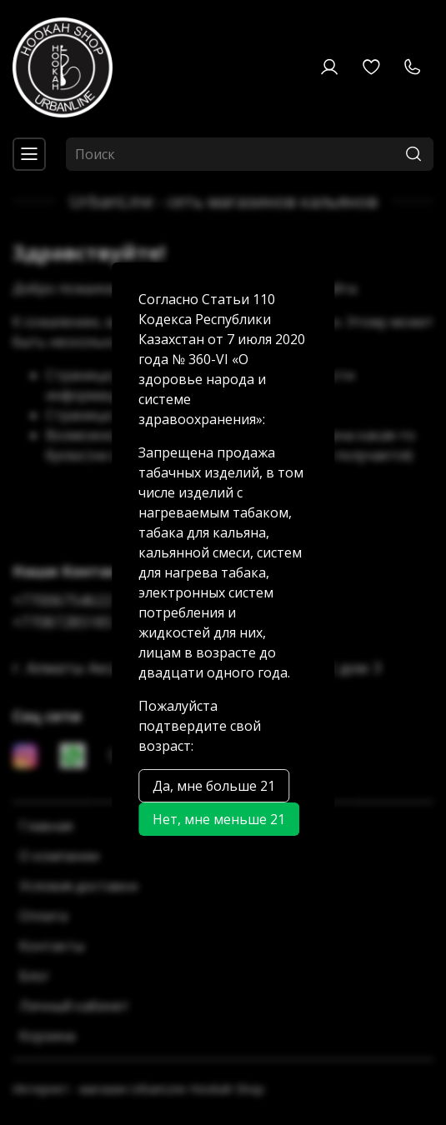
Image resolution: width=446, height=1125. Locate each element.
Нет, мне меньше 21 (219, 819)
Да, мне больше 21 (214, 786)
